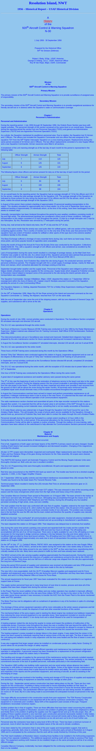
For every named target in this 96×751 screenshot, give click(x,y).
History (48, 20)
